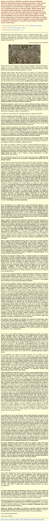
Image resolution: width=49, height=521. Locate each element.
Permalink (32, 25)
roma (23, 27)
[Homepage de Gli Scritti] (37, 519)
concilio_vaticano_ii (12, 27)
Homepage (38, 25)
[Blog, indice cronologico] (8, 519)
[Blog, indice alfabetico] (22, 519)
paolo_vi (20, 27)
